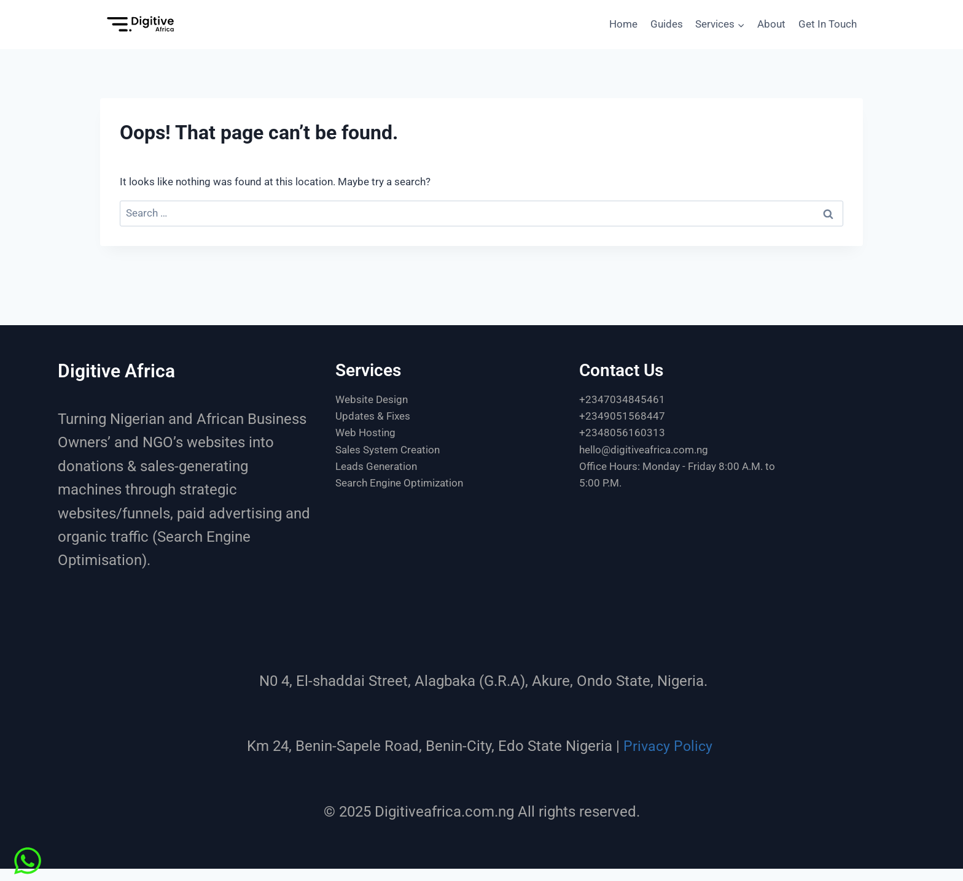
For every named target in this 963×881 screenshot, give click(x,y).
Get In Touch (827, 24)
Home (623, 24)
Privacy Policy (668, 746)
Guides (666, 24)
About (771, 24)
